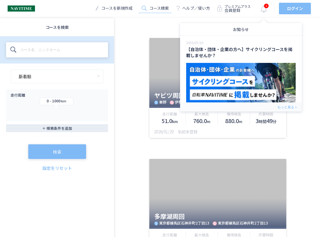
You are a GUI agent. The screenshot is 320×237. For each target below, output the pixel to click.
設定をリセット (57, 168)
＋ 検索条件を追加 (57, 128)
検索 (57, 151)
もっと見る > (287, 107)
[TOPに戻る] (21, 9)
